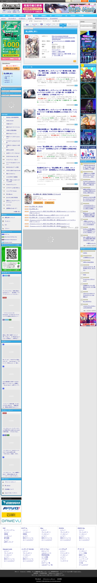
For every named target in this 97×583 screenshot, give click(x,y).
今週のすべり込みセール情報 (13, 146)
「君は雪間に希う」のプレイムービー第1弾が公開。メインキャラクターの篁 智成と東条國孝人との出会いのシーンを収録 (57, 112)
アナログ (73, 15)
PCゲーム (7, 234)
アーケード (81, 549)
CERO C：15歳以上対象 (58, 51)
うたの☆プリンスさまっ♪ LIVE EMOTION (89, 306)
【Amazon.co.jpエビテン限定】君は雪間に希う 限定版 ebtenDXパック (49, 226)
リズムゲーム (83, 561)
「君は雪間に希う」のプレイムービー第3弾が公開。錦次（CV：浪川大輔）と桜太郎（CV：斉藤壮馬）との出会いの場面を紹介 (56, 73)
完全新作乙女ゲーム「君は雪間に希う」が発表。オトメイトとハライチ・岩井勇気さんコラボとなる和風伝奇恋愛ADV (56, 170)
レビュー (3, 18)
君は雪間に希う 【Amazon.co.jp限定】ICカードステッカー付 (47, 217)
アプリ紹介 (45, 559)
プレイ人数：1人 (58, 55)
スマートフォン (44, 549)
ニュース (7, 76)
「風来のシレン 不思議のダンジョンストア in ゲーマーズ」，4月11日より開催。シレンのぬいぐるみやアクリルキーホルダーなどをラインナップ (89, 175)
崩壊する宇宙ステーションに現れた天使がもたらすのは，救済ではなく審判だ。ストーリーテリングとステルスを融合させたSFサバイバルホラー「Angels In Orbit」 (89, 191)
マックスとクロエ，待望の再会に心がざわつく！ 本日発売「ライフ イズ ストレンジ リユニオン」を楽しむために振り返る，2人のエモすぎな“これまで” (11, 292)
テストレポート (65, 553)
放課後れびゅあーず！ (11, 208)
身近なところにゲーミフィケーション (13, 201)
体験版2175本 (16, 12)
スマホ (36, 15)
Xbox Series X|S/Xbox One (11, 236)
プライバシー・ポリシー (49, 578)
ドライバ (7, 228)
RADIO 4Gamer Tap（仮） (12, 156)
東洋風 (69, 53)
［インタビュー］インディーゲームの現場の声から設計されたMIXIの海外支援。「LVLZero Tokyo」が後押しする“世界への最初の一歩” (11, 430)
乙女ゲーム (60, 53)
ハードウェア (58, 15)
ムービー (30, 18)
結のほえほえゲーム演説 (12, 167)
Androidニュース (46, 553)
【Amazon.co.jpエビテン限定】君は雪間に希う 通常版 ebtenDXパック (49, 224)
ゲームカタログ (54, 18)
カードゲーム (83, 557)
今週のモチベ (9, 123)
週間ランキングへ (92, 243)
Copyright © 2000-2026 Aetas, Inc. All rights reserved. (48, 581)
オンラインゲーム (9, 530)
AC (66, 15)
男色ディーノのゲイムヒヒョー (13, 137)
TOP (4, 15)
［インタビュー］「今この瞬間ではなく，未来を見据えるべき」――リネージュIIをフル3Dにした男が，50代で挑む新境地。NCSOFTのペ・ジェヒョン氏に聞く (11, 474)
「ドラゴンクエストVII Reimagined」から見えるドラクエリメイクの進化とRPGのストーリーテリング (11, 314)
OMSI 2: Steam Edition (88, 262)
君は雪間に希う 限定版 (36, 206)
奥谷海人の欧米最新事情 (12, 117)
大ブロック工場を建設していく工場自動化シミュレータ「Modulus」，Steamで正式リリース (89, 230)
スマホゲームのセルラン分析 (13, 141)
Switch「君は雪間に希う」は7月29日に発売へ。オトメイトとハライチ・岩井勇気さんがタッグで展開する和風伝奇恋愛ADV (57, 149)
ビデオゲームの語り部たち (13, 187)
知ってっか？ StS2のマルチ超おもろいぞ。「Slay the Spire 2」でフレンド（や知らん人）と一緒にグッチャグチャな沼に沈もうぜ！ (11, 361)
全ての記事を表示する (70, 188)
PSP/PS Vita (81, 528)
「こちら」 (57, 573)
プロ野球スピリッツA (88, 257)
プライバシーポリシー (10, 481)
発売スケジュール (28, 538)
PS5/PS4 (22, 15)
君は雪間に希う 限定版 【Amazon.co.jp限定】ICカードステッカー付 (49, 215)
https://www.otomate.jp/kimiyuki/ (60, 36)
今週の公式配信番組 (11, 130)
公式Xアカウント (10, 1)
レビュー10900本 (6, 12)
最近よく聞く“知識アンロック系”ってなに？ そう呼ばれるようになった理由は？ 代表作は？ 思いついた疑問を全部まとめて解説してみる (11, 336)
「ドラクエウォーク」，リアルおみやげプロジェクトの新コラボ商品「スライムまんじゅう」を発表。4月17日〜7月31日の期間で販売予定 (89, 207)
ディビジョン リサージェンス (89, 280)
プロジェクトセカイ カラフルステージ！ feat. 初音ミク (89, 295)
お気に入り (77, 1)
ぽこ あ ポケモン (87, 301)
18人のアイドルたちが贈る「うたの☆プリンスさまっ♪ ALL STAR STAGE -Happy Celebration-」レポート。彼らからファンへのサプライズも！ (89, 199)
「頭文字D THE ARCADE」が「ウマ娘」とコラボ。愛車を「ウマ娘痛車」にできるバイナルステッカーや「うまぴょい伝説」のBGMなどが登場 (89, 167)
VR (50, 15)
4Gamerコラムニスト (11, 184)
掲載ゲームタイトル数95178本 (11, 10)
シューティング (83, 559)
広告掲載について (9, 489)
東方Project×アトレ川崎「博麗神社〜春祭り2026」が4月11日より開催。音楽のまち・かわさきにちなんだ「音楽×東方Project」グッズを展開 (89, 214)
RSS (2, 1)
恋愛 (65, 53)
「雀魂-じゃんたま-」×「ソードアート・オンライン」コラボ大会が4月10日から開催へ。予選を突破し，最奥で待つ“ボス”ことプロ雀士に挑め (89, 222)
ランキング (92, 1)
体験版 (6, 534)
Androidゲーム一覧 (47, 565)
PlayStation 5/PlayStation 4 (11, 239)
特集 (6, 78)
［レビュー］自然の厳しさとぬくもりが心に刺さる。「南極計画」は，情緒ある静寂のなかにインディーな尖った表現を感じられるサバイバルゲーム (11, 405)
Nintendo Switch (8, 242)
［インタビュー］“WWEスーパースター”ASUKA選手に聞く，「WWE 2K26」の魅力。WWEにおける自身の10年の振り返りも (11, 452)
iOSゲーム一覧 (46, 563)
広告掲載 (59, 578)
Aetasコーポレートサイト (11, 492)
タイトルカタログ (28, 540)
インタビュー (22, 18)
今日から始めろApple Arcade (13, 170)
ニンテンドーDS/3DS (28, 549)
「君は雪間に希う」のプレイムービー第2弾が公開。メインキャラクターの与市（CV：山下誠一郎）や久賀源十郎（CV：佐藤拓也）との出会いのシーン (57, 92)
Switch (29, 16)
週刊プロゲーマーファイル (13, 127)
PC (9, 15)
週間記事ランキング (10, 217)
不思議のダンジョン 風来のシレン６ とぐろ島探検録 (89, 287)
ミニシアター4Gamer (11, 191)
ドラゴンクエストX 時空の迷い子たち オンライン (89, 268)
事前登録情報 (45, 555)
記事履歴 (84, 1)
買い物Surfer (9, 194)
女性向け (44, 15)
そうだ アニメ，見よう (12, 159)
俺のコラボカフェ (10, 173)
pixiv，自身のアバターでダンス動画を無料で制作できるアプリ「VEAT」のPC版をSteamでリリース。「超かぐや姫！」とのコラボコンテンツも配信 (89, 238)
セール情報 (45, 557)
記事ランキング (8, 542)
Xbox (14, 15)
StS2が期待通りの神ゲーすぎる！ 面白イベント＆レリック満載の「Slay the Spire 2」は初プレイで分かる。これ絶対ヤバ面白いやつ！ (11, 383)
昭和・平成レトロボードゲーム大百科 (13, 180)
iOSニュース (45, 551)
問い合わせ (30, 1)
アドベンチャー (56, 49)
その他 (81, 563)
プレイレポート (12, 18)
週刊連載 (6, 538)
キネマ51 (8, 205)
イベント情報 (83, 553)
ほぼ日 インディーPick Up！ (13, 153)
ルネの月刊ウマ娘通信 (11, 177)
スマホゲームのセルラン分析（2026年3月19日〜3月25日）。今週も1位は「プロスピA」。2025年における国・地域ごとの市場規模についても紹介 (89, 183)
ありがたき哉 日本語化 (12, 197)
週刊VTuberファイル (11, 133)
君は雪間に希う (33, 209)
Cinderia (85, 252)
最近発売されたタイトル (41, 18)
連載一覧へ (18, 211)
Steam (84, 274)
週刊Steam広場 (10, 149)
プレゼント (7, 221)
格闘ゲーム (82, 555)
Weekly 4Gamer (10, 120)
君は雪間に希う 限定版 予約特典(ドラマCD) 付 (47, 194)
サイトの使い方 (21, 1)
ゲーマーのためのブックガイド (13, 163)
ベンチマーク (64, 561)
